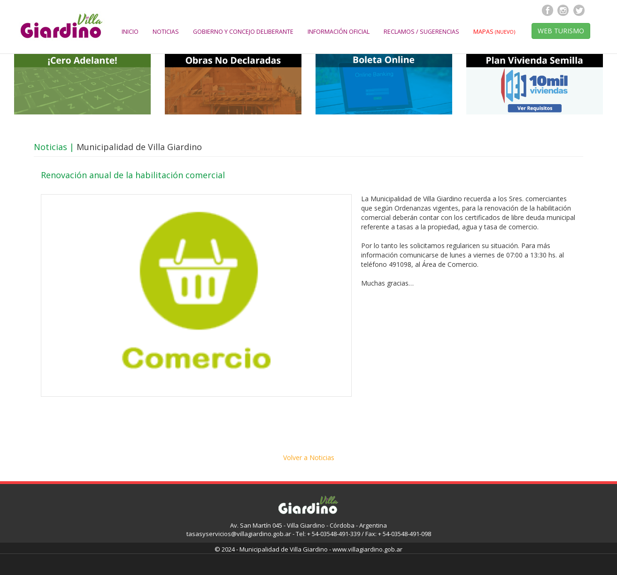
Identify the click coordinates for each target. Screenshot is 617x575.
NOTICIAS (166, 32)
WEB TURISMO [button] (561, 30)
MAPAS (494, 32)
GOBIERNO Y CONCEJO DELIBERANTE (243, 32)
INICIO (130, 32)
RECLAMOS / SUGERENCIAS (421, 32)
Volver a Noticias (308, 457)
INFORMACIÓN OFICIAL (339, 32)
